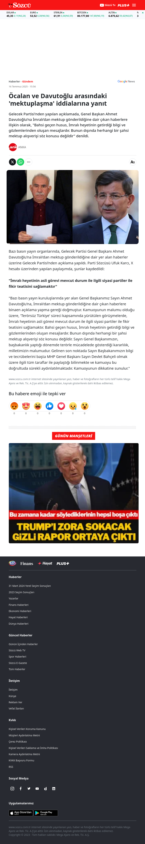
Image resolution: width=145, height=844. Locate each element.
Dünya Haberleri (19, 623)
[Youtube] (37, 788)
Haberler (15, 577)
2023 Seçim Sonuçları (21, 592)
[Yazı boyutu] (132, 162)
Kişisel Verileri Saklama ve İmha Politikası (33, 748)
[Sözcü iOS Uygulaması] (21, 813)
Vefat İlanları (16, 708)
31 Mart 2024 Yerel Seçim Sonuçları (30, 586)
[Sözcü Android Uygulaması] (46, 813)
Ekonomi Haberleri (20, 611)
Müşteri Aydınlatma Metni (24, 735)
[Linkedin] (53, 788)
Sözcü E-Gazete (18, 663)
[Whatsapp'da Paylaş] (20, 162)
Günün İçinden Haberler (23, 644)
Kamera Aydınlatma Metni (24, 754)
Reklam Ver (15, 702)
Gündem (27, 81)
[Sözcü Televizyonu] (12, 563)
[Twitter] (29, 788)
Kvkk (12, 720)
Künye (12, 696)
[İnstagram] (12, 788)
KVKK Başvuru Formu (21, 760)
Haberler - (15, 81)
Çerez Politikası (18, 741)
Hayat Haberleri (18, 617)
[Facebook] (20, 788)
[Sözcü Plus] (63, 563)
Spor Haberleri (17, 656)
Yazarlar (14, 598)
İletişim (14, 681)
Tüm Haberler (17, 669)
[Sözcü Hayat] (44, 563)
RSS (11, 767)
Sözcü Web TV (17, 650)
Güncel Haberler (20, 635)
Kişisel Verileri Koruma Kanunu (27, 729)
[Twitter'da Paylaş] (12, 162)
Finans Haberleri (19, 605)
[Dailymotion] (45, 788)
